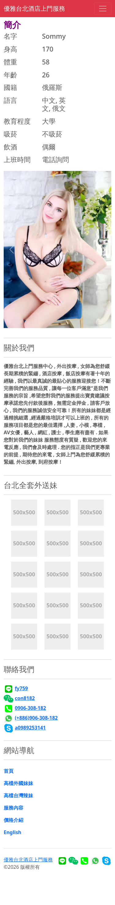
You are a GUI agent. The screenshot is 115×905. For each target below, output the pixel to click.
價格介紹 (13, 820)
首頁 (8, 771)
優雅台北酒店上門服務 (34, 8)
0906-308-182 (30, 708)
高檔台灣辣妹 (18, 795)
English (12, 832)
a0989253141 (30, 727)
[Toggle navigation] (102, 8)
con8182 (25, 698)
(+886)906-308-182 (36, 717)
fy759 (21, 688)
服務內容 (13, 807)
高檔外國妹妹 (18, 783)
